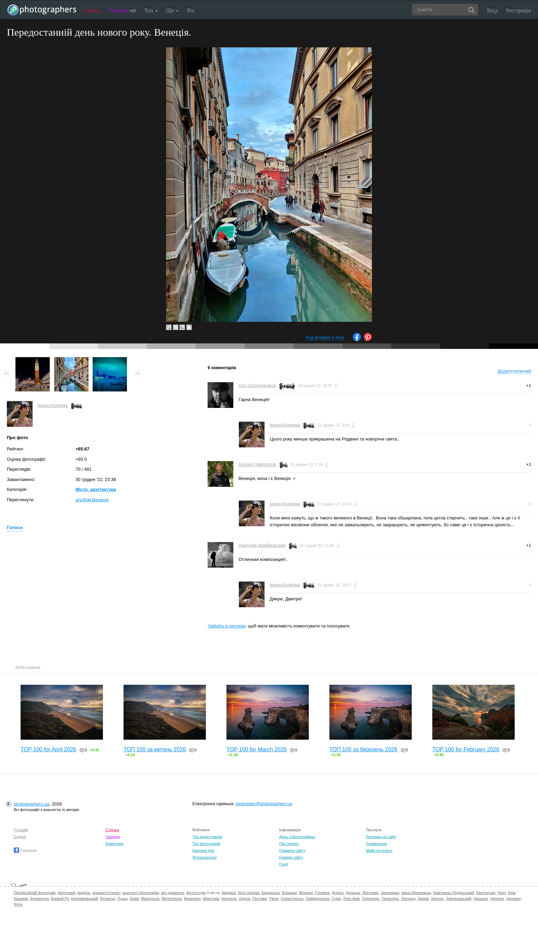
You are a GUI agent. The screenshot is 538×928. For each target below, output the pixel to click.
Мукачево (192, 898)
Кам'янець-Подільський (453, 893)
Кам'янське (486, 893)
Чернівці (513, 898)
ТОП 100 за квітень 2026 (155, 749)
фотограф (66, 893)
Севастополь (292, 898)
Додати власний (514, 371)
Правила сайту (292, 850)
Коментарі (115, 844)
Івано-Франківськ (416, 893)
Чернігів (497, 898)
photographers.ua (31, 804)
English (20, 837)
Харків (423, 898)
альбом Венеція (92, 499)
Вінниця (306, 893)
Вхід (492, 10)
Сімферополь (317, 898)
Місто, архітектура (95, 489)
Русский (21, 830)
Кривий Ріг (60, 898)
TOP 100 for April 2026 (48, 749)
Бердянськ (270, 893)
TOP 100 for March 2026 (256, 749)
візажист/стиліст (106, 893)
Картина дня (203, 850)
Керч (502, 893)
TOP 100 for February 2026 (465, 749)
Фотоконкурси (204, 857)
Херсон (437, 898)
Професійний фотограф (35, 893)
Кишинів (21, 898)
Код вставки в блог (325, 337)
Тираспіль (390, 898)
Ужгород (408, 898)
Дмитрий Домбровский (261, 545)
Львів (134, 898)
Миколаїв (211, 898)
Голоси (14, 527)
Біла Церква (248, 893)
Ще (172, 10)
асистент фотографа (140, 893)
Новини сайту (291, 857)
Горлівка (322, 893)
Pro (191, 10)
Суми (336, 898)
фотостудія (196, 893)
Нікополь (229, 898)
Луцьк (122, 898)
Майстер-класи (379, 850)
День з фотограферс (297, 837)
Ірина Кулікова (53, 405)
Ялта (18, 904)
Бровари (289, 893)
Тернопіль (370, 898)
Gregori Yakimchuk (257, 464)
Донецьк (353, 893)
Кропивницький (84, 898)
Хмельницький (458, 898)
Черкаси (480, 898)
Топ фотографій (206, 844)
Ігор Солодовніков (257, 385)
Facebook (25, 850)
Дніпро (337, 893)
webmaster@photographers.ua (263, 803)
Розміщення (376, 844)
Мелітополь (172, 898)
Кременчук (39, 898)
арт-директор (172, 893)
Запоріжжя (390, 893)
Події (283, 864)
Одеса (244, 898)
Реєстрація (518, 10)
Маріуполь (150, 898)
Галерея (122, 10)
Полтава (259, 898)
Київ (511, 893)
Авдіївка (229, 893)
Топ (151, 10)
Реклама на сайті (381, 837)
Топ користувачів (207, 837)
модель (84, 893)
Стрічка (92, 10)
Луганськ (107, 898)
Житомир (370, 893)
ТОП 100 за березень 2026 (363, 749)
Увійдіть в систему (226, 626)
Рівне (274, 898)
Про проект (289, 844)
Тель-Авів (351, 898)
